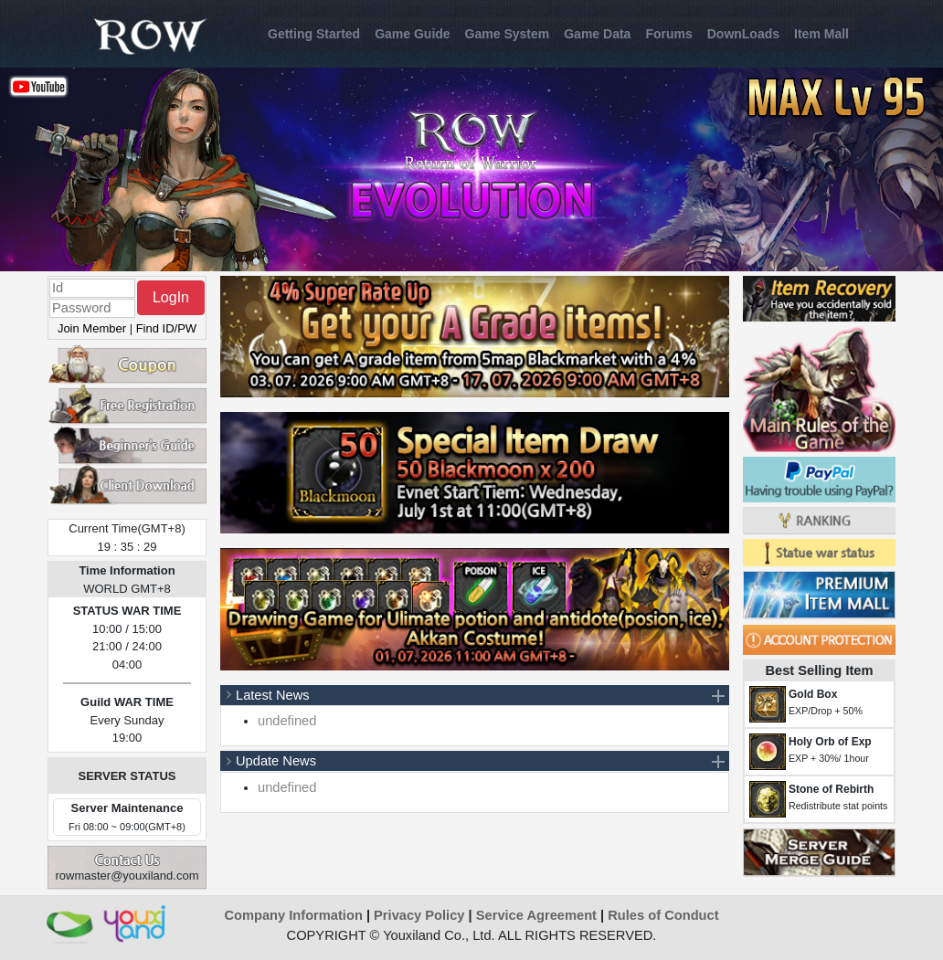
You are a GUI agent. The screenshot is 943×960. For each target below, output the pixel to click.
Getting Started (314, 33)
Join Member (92, 328)
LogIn (171, 297)
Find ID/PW (166, 328)
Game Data (597, 33)
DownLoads (743, 33)
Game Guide (412, 33)
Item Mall (821, 33)
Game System (507, 33)
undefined (287, 720)
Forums (668, 33)
